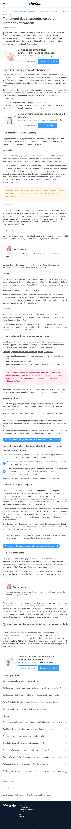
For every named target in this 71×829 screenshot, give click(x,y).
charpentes (47, 32)
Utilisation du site (24, 812)
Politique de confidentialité (27, 809)
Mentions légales (24, 807)
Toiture (14, 12)
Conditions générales (25, 805)
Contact (21, 816)
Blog (19, 814)
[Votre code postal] (29, 61)
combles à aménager (30, 611)
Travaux (6, 12)
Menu (3, 3)
